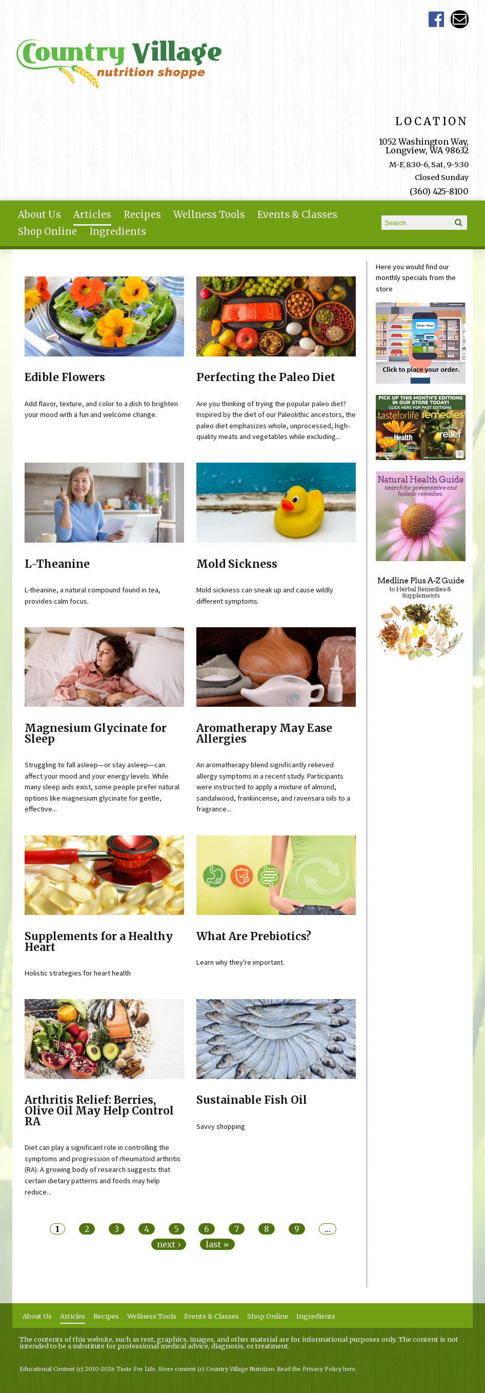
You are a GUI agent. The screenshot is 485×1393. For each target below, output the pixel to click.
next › (168, 1244)
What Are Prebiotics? (253, 936)
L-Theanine (57, 564)
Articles (92, 215)
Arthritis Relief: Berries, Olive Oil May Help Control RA (99, 1110)
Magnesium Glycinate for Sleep (96, 734)
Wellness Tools (209, 215)
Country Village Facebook (436, 19)
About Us (39, 215)
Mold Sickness (236, 564)
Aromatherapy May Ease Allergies (264, 734)
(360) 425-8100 (439, 191)
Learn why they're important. (240, 962)
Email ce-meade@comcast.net (460, 19)
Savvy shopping (220, 1126)
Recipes (142, 215)
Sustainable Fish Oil (251, 1100)
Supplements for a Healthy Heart (99, 942)
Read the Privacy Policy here (316, 1369)
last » (217, 1244)
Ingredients (117, 231)
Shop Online (47, 231)
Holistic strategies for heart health (78, 973)
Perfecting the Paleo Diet (265, 377)
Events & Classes (297, 215)
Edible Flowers (65, 377)
